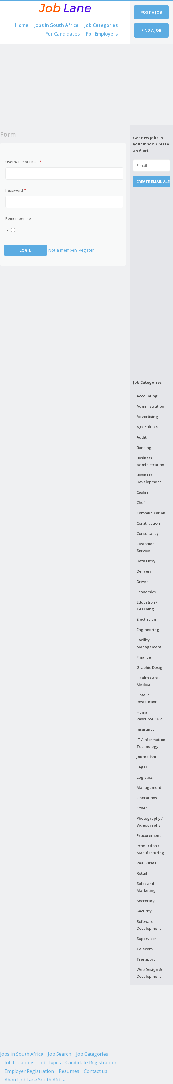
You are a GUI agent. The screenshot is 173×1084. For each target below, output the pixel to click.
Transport (146, 959)
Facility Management (149, 643)
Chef (141, 502)
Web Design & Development (149, 973)
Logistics (145, 777)
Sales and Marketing (146, 887)
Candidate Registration (90, 1062)
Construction (148, 523)
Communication (151, 512)
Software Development (149, 925)
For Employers (102, 34)
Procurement (149, 835)
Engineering (148, 629)
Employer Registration (29, 1071)
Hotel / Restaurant (147, 698)
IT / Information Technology (151, 743)
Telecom (145, 948)
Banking (144, 447)
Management (149, 787)
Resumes (69, 1071)
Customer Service (145, 547)
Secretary (146, 900)
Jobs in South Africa (56, 25)
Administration (150, 406)
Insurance (146, 729)
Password (15, 190)
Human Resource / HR (149, 715)
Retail (142, 873)
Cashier (143, 492)
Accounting (147, 396)
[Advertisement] (65, 84)
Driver (142, 581)
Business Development (149, 478)
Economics (146, 591)
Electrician (146, 619)
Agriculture (147, 426)
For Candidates (62, 34)
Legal (142, 767)
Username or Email (23, 161)
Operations (147, 797)
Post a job (151, 12)
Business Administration (150, 461)
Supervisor (146, 938)
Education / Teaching (147, 606)
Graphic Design (151, 667)
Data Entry (146, 560)
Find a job (151, 30)
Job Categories (101, 25)
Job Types (50, 1062)
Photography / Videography (150, 822)
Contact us (95, 1071)
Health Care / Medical (149, 681)
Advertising (147, 416)
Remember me (18, 218)
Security (144, 911)
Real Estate (147, 863)
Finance (144, 657)
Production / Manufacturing (150, 849)
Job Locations (19, 1062)
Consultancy (148, 533)
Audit (142, 437)
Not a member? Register (71, 250)
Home (21, 25)
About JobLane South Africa (35, 1080)
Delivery (144, 571)
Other (142, 808)
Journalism (146, 756)
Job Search (59, 1054)
